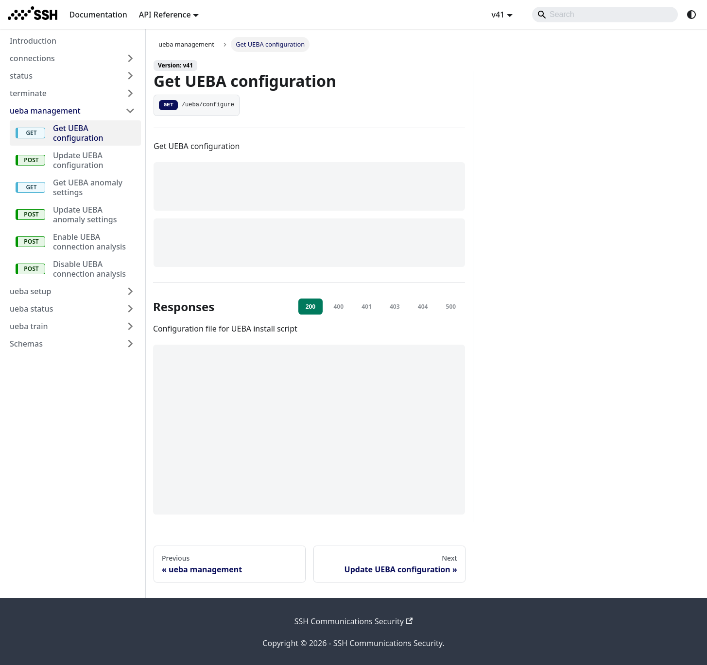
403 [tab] (395, 306)
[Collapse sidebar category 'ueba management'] (130, 110)
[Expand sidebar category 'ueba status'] (130, 308)
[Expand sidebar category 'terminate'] (130, 93)
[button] (72, 343)
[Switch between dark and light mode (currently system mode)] (691, 14)
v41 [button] (497, 14)
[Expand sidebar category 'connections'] (130, 58)
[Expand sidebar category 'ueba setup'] (130, 291)
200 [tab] (311, 306)
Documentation (98, 14)
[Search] (605, 14)
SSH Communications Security (353, 621)
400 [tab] (338, 306)
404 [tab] (423, 306)
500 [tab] (451, 306)
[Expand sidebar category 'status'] (130, 75)
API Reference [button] (165, 14)
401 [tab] (367, 306)
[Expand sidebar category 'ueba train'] (130, 326)
